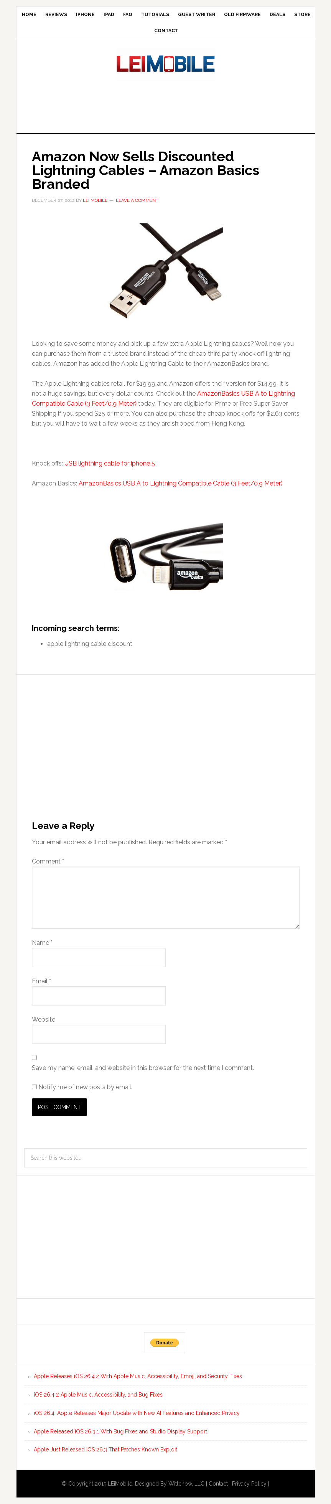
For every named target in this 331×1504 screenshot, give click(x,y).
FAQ (127, 14)
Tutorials (155, 14)
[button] (165, 271)
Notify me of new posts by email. (85, 1087)
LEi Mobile (165, 64)
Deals (277, 14)
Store (302, 14)
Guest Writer (196, 14)
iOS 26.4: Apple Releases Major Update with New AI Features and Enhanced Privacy (137, 1413)
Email (41, 981)
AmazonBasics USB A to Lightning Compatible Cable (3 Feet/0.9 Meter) (181, 483)
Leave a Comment (137, 200)
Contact (166, 30)
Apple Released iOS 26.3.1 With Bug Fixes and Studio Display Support (120, 1431)
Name (42, 942)
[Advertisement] (165, 104)
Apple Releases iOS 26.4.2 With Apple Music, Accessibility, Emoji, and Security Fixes (138, 1376)
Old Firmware (242, 14)
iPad (109, 14)
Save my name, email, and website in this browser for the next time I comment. (143, 1067)
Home (29, 14)
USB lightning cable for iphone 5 (109, 463)
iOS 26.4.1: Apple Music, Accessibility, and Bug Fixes (98, 1395)
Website (43, 1019)
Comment (48, 861)
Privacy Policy (249, 1484)
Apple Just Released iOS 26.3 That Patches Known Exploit (105, 1449)
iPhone (85, 14)
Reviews (56, 14)
